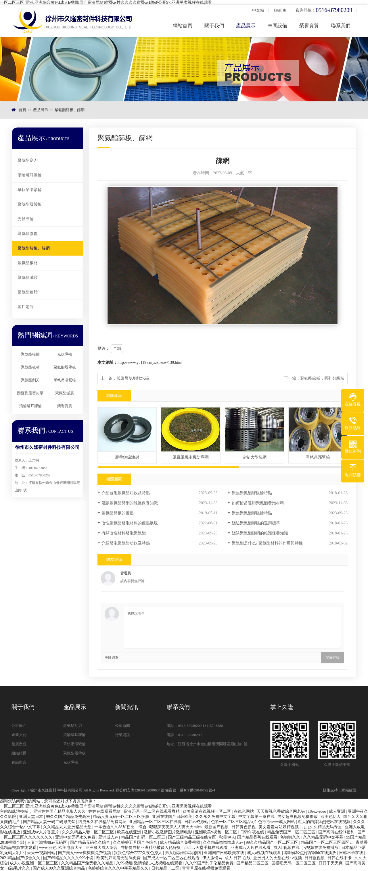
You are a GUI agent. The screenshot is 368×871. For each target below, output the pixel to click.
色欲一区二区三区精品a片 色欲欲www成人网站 (253, 822)
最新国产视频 (217, 827)
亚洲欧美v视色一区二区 (216, 832)
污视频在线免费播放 (321, 847)
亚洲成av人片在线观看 (251, 847)
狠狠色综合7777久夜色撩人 (138, 853)
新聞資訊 (126, 707)
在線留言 (19, 762)
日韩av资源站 (196, 822)
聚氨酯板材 (28, 263)
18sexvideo (317, 811)
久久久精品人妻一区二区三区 (88, 832)
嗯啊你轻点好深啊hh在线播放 (310, 853)
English (280, 10)
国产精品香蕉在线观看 (258, 837)
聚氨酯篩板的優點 (117, 513)
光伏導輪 (26, 219)
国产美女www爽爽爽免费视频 (85, 853)
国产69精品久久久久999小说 (69, 858)
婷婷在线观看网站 (105, 811)
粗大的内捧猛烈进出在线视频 (324, 822)
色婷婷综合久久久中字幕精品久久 (119, 868)
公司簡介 (19, 725)
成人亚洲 (337, 811)
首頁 (22, 110)
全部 (117, 348)
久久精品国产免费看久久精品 (87, 863)
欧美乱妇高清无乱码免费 (119, 858)
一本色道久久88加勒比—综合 (121, 827)
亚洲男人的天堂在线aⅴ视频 (278, 858)
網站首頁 (182, 25)
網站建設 (349, 790)
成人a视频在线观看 (264, 853)
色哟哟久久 (290, 837)
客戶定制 (26, 307)
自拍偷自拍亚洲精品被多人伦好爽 (151, 847)
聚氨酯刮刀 (28, 160)
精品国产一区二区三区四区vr (327, 842)
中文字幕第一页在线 (257, 816)
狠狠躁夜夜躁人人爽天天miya (176, 827)
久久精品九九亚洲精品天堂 (68, 827)
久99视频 (124, 863)
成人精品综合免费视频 (180, 842)
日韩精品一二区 (166, 868)
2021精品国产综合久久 (20, 858)
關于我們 (214, 25)
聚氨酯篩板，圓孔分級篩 (322, 378)
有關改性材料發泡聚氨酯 (123, 533)
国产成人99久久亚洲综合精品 (59, 868)
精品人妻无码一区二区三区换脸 (121, 816)
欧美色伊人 (331, 816)
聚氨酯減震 (28, 277)
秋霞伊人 (227, 837)
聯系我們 (340, 25)
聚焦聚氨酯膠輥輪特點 (252, 493)
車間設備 (277, 25)
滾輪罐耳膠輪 (30, 175)
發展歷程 (19, 744)
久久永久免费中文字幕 (216, 816)
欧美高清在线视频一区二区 (207, 811)
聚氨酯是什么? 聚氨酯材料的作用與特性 (267, 543)
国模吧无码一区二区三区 (294, 863)
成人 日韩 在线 (238, 858)
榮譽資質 (309, 25)
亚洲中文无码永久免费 (76, 837)
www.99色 (48, 847)
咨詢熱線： (324, 10)
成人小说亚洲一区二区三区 (34, 863)
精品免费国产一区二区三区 (292, 832)
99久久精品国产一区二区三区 (272, 842)
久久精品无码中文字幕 (323, 837)
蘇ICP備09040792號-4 (197, 790)
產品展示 (246, 25)
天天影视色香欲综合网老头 (281, 811)
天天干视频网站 (41, 853)
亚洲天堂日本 (31, 816)
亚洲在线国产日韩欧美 (172, 816)
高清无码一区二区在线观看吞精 (152, 811)
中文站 (258, 10)
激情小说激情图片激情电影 (168, 832)
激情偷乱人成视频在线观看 (158, 863)
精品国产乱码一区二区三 (143, 837)
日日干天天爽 (331, 863)
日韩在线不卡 (340, 858)
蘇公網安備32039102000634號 (140, 790)
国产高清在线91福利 (337, 832)
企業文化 (19, 735)
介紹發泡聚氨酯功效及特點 (125, 493)
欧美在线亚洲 (129, 832)
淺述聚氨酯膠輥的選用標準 (256, 523)
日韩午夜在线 (252, 832)
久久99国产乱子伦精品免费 (210, 863)
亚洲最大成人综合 (102, 847)
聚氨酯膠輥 (28, 233)
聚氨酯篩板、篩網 (70, 110)
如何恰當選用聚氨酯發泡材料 (258, 503)
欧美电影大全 (71, 847)
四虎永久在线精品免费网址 (103, 822)
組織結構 (19, 753)
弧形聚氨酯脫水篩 (133, 378)
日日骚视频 (315, 858)
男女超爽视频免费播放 (298, 816)
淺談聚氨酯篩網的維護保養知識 (129, 503)
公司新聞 (122, 725)
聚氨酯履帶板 (30, 204)
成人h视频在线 (287, 847)
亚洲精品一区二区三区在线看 (156, 822)
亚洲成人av (108, 837)
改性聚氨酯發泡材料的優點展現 (129, 523)
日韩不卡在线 (351, 853)
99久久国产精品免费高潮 (68, 816)
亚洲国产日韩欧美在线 (224, 853)
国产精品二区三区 (253, 863)
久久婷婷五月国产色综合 (135, 842)
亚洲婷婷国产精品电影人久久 (60, 811)
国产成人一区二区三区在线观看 (172, 858)
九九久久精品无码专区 (322, 827)
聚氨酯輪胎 (28, 292)
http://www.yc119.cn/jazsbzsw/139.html (150, 362)
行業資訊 (122, 735)
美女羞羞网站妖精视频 (279, 827)
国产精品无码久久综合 (90, 842)
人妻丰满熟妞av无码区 (47, 842)
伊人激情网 (212, 858)
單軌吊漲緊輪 (30, 190)
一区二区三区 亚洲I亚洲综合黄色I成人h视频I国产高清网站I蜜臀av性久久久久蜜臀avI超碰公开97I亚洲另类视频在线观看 (106, 2)
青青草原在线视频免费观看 (206, 868)
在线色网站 (244, 811)
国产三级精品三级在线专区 (192, 837)
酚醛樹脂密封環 (30, 393)
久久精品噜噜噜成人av (223, 842)
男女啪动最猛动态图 (183, 853)
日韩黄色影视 (244, 827)
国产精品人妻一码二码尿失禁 (49, 822)
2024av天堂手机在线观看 (206, 847)
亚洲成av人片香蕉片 (41, 832)
